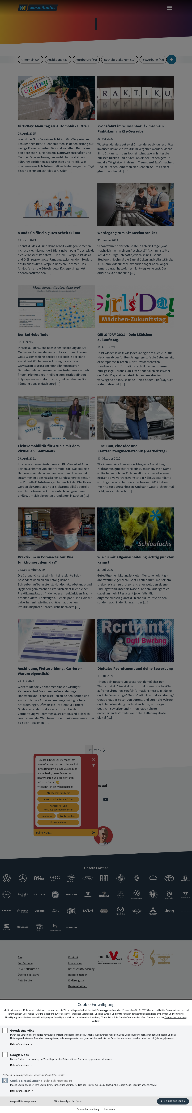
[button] (99, 1044)
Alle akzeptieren (173, 1101)
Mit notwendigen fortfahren (68, 1101)
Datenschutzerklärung (176, 1017)
